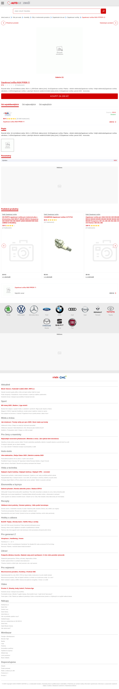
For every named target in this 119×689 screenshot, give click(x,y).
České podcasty (5, 668)
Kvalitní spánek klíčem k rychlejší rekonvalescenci (15, 560)
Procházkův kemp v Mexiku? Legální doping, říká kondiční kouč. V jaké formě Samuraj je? (26, 594)
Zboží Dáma (4, 611)
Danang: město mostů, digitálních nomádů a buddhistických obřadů (20, 527)
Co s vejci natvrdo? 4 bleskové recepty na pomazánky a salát (18, 446)
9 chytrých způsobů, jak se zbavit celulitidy (13, 444)
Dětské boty (4, 653)
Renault (98, 310)
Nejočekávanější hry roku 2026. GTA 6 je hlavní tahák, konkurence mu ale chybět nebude (26, 575)
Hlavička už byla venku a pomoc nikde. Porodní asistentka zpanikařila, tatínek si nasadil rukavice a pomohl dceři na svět (35, 442)
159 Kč (111, 122)
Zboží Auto (4, 623)
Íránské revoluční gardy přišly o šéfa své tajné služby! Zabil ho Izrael (20, 392)
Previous (4, 246)
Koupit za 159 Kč (59, 96)
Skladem (113, 114)
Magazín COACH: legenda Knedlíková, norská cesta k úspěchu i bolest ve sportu (24, 411)
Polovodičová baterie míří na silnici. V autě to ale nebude (17, 458)
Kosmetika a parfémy (7, 648)
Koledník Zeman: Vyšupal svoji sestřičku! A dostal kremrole (18, 397)
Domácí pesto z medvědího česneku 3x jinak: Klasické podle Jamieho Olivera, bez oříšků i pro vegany (30, 508)
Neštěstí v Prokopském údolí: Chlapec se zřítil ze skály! (17, 430)
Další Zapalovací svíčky (9, 214)
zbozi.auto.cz (5, 17)
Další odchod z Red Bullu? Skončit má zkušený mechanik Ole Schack (21, 463)
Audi (72, 310)
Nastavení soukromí (58, 685)
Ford (47, 310)
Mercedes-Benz (34, 310)
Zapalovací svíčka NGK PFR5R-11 (15, 82)
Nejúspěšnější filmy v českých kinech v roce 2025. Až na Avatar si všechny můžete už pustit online (29, 477)
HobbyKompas (5, 619)
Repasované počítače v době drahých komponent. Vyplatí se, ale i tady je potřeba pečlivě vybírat (28, 475)
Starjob (3, 666)
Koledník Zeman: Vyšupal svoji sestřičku (12, 591)
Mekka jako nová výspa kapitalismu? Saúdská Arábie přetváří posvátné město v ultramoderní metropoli (30, 494)
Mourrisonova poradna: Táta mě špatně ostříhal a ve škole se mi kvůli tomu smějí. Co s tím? (27, 577)
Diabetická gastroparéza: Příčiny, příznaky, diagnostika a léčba (19, 558)
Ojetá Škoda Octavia (7, 626)
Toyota (111, 310)
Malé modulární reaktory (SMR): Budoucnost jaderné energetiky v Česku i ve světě (24, 579)
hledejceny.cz (5, 604)
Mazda (47, 323)
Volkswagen (21, 310)
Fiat (72, 323)
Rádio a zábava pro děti (8, 670)
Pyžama (3, 646)
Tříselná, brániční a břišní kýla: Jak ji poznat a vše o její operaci (19, 563)
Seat (59, 323)
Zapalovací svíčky (73, 17)
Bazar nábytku (5, 657)
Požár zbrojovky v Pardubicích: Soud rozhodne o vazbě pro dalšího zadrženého (23, 394)
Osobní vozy (4, 609)
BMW (59, 310)
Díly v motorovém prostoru (41, 17)
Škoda (8, 310)
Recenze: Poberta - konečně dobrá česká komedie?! (16, 546)
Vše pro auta (17, 17)
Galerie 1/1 (59, 77)
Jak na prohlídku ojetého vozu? (10, 616)
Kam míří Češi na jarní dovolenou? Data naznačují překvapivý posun (20, 525)
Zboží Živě (4, 607)
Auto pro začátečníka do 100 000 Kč (11, 621)
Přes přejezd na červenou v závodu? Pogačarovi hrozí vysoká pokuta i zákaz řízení (24, 413)
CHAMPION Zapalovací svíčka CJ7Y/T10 (58, 217)
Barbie (3, 641)
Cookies (49, 685)
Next (115, 246)
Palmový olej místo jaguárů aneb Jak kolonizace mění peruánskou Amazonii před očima (26, 530)
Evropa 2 (3, 675)
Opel (85, 310)
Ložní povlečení (5, 655)
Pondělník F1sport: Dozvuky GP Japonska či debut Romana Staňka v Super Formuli (25, 461)
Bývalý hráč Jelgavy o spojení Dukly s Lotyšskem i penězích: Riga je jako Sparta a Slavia (26, 408)
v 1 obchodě (6, 277)
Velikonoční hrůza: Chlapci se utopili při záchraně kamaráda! (18, 425)
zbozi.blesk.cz (5, 614)
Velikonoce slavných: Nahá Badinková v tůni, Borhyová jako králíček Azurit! (22, 427)
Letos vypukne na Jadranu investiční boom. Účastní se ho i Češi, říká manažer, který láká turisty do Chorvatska (32, 496)
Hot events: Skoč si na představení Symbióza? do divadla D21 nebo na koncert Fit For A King (27, 544)
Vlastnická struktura (70, 685)
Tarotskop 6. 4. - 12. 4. (7, 541)
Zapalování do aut (58, 17)
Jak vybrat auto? (6, 628)
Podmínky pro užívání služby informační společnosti (82, 683)
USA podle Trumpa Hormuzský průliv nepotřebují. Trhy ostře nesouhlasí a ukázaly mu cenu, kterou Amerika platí (33, 492)
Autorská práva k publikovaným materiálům (54, 683)
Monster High (5, 638)
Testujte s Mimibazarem (8, 636)
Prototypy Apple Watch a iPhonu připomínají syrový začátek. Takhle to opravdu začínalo (26, 480)
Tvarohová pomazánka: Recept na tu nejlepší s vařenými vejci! (19, 511)
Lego (2, 643)
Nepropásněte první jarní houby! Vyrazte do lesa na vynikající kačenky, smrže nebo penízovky (27, 513)
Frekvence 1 (4, 673)
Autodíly (26, 17)
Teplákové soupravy (6, 650)
